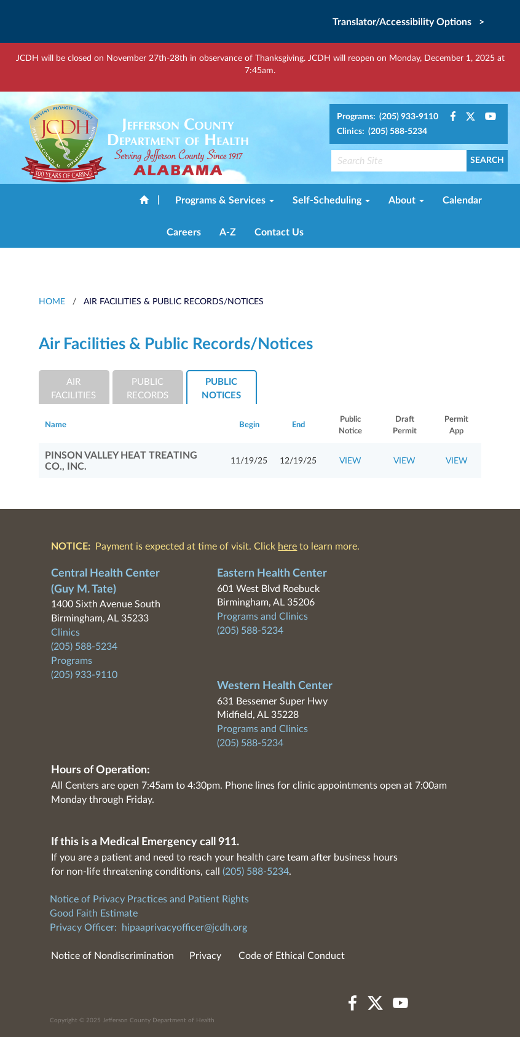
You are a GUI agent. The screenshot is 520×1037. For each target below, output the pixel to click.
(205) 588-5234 (84, 647)
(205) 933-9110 (84, 675)
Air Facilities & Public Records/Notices (174, 302)
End (298, 425)
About (406, 200)
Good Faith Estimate (94, 913)
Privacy (205, 956)
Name (55, 425)
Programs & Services (224, 200)
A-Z (227, 232)
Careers (184, 232)
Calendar (462, 200)
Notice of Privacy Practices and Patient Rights (149, 899)
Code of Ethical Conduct (291, 956)
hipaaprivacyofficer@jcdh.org (184, 928)
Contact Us (279, 232)
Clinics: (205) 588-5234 (382, 131)
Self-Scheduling (331, 200)
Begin (249, 425)
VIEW (350, 461)
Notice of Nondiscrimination (112, 956)
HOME (52, 302)
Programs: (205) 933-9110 (387, 116)
